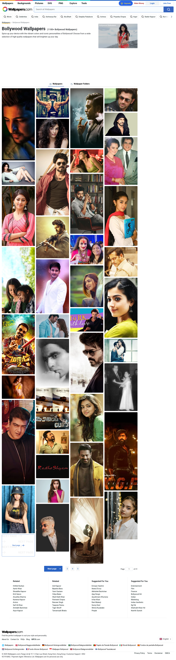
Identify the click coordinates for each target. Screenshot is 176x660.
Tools (84, 3)
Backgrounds (24, 3)
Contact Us (15, 639)
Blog (28, 639)
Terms (149, 653)
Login (152, 3)
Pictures (39, 3)
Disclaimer (158, 653)
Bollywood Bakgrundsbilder (81, 645)
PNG (61, 3)
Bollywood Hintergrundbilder (55, 645)
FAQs (23, 639)
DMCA (167, 653)
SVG (50, 3)
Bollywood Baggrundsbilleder (29, 645)
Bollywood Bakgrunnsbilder (83, 649)
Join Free (167, 3)
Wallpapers (7, 3)
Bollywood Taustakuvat (107, 649)
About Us (5, 639)
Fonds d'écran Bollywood (38, 649)
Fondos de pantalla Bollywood (151, 645)
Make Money (139, 3)
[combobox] (99, 9)
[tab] (56, 84)
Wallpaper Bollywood (60, 649)
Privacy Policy (139, 653)
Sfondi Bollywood (129, 645)
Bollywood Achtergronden (14, 649)
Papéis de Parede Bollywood (107, 645)
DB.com (35, 639)
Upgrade (127, 3)
